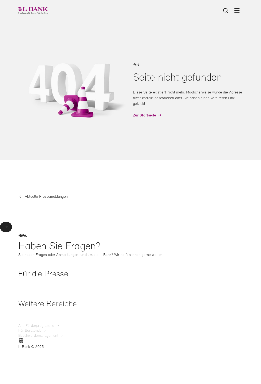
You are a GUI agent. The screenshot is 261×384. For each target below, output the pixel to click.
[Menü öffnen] (237, 10)
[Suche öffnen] (225, 10)
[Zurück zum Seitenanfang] (6, 227)
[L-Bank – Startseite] (33, 10)
